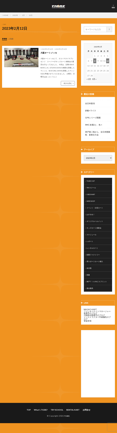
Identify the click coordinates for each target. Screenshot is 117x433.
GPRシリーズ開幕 (93, 117)
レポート (90, 245)
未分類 (35, 49)
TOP (29, 417)
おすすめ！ (91, 217)
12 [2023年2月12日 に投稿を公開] (108, 61)
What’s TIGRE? (41, 417)
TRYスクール (92, 188)
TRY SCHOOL (57, 417)
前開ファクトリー (94, 259)
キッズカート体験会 (95, 231)
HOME (5, 15)
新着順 (5, 38)
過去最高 (90, 295)
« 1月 (89, 79)
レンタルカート (93, 252)
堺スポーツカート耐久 (96, 266)
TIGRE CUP (92, 181)
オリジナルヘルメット (96, 224)
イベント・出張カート (96, 210)
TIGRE (67, 423)
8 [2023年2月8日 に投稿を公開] (94, 61)
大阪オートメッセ (49, 52)
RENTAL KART (73, 417)
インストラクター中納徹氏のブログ (97, 325)
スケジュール (92, 238)
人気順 (12, 38)
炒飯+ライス (90, 110)
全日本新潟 (90, 103)
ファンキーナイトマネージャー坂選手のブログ (97, 319)
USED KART (92, 195)
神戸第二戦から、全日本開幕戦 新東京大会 (97, 133)
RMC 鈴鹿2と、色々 (93, 125)
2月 (23, 15)
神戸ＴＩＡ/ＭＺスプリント (98, 288)
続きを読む (68, 83)
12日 (30, 15)
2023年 (15, 15)
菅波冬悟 (87, 328)
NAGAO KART (90, 316)
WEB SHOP (92, 202)
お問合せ (86, 417)
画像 (88, 281)
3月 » (94, 79)
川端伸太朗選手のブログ (94, 322)
